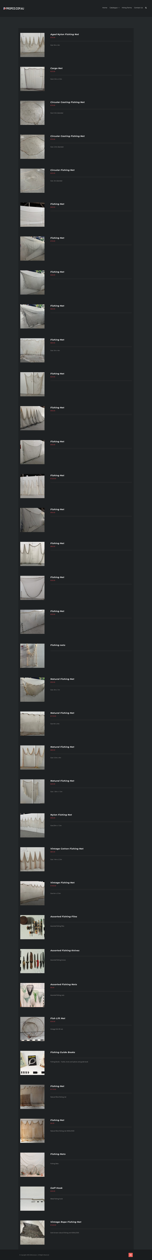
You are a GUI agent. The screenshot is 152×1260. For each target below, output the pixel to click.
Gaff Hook (56, 1188)
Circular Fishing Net (62, 170)
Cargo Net (56, 68)
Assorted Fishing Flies (63, 916)
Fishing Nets (58, 1154)
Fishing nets (57, 645)
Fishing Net (57, 204)
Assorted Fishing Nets (63, 984)
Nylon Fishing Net (61, 814)
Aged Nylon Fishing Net (64, 34)
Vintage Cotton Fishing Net (67, 848)
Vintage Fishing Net (62, 882)
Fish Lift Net (57, 1018)
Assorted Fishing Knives (64, 950)
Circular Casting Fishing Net (67, 102)
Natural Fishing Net (62, 679)
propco (35, 1255)
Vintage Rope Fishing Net (65, 1222)
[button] (146, 8)
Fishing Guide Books (62, 1052)
